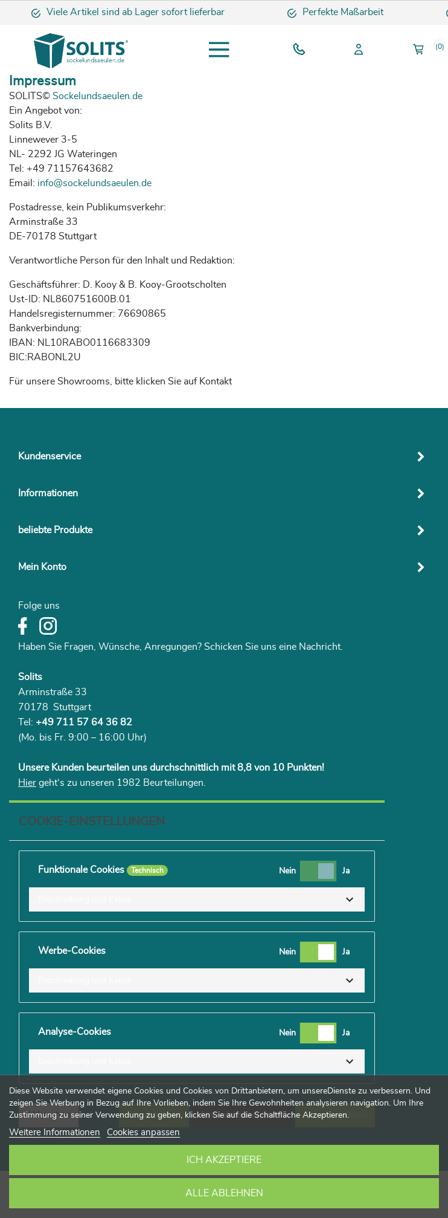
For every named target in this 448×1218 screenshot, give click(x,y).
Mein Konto (42, 567)
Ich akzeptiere (224, 1160)
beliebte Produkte (55, 530)
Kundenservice (49, 456)
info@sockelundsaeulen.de (94, 183)
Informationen (48, 493)
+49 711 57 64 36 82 (84, 722)
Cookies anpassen (143, 1132)
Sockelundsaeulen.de (97, 96)
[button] (197, 899)
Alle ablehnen (224, 1193)
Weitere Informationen (54, 1132)
